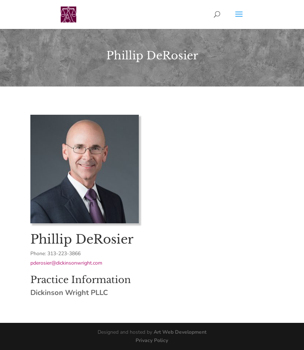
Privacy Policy (152, 340)
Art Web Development (180, 332)
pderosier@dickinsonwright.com (66, 263)
